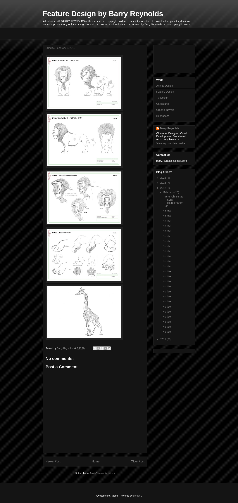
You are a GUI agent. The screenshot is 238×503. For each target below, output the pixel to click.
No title (167, 210)
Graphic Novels (165, 109)
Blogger (137, 495)
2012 (163, 187)
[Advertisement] (64, 33)
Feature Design (165, 91)
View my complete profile (170, 143)
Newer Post (53, 461)
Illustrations (162, 116)
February (168, 192)
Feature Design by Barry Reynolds (103, 14)
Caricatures (163, 103)
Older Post (137, 461)
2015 (163, 182)
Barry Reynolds (169, 128)
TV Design (162, 97)
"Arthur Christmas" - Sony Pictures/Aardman (173, 201)
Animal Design (164, 85)
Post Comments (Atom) (102, 473)
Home (96, 461)
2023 (163, 177)
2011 (163, 339)
